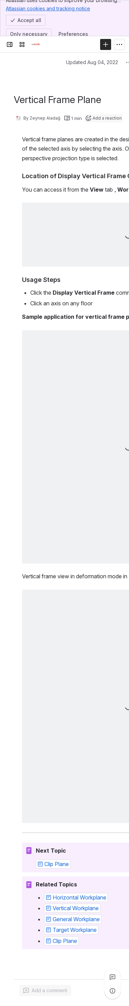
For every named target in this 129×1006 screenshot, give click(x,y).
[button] (53, 864)
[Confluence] (35, 44)
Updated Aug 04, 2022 (92, 62)
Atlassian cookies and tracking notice (48, 8)
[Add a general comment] (45, 990)
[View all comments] (112, 977)
